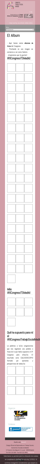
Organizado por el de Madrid (15, 16)
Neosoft (23, 442)
